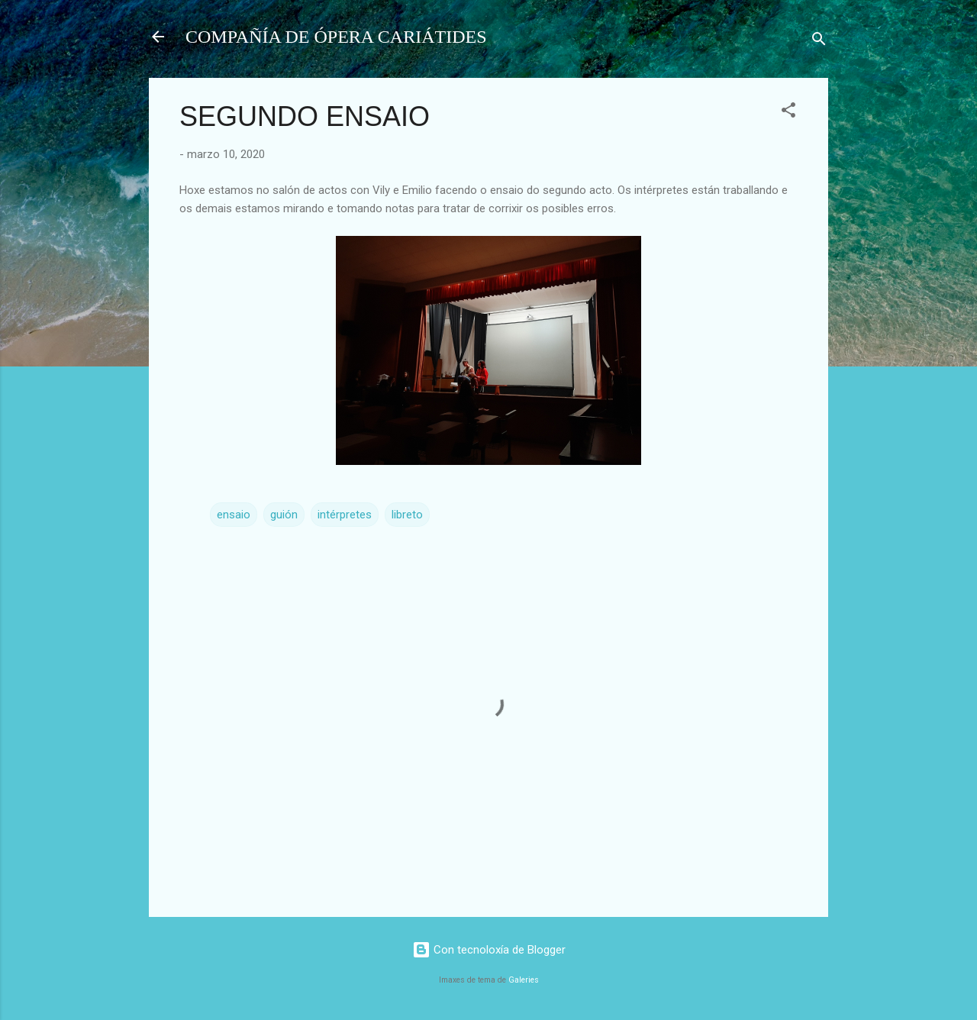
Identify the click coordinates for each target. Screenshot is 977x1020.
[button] (788, 112)
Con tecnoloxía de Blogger (489, 950)
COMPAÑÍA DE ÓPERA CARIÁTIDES (336, 37)
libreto (407, 514)
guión (284, 514)
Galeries (523, 980)
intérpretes (345, 514)
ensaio (233, 514)
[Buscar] (819, 41)
